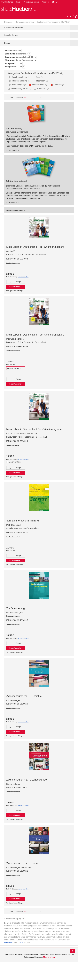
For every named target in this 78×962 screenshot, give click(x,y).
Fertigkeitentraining (20, 81)
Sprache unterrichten (24, 22)
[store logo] (18, 9)
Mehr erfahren (49, 957)
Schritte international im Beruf (22, 520)
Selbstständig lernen (21, 88)
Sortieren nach (16, 97)
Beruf (40, 77)
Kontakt (18, 2)
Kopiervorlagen (18, 84)
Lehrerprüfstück (14, 462)
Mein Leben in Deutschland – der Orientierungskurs (35, 246)
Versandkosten (23, 277)
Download (8, 942)
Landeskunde (40, 84)
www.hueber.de (7, 2)
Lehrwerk (59, 84)
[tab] (39, 59)
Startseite (8, 22)
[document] (39, 955)
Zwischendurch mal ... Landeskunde (26, 779)
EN (57, 2)
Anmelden (45, 2)
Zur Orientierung (15, 608)
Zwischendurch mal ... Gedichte (24, 696)
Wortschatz (43, 88)
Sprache (14, 27)
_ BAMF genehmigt (20, 77)
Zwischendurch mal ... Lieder (22, 863)
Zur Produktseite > (13, 263)
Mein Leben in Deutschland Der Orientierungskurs (34, 429)
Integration (42, 81)
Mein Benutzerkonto (31, 2)
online (20, 942)
